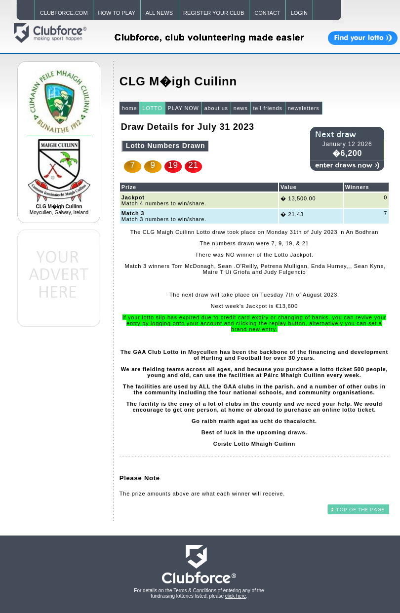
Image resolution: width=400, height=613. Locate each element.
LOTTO (152, 108)
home (129, 108)
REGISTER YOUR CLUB (213, 13)
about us (216, 108)
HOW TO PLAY (116, 13)
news (241, 108)
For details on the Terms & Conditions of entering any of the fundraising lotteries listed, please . (199, 593)
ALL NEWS (159, 13)
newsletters (304, 108)
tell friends (267, 108)
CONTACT (267, 13)
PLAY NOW (183, 108)
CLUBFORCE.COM (64, 13)
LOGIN (299, 13)
